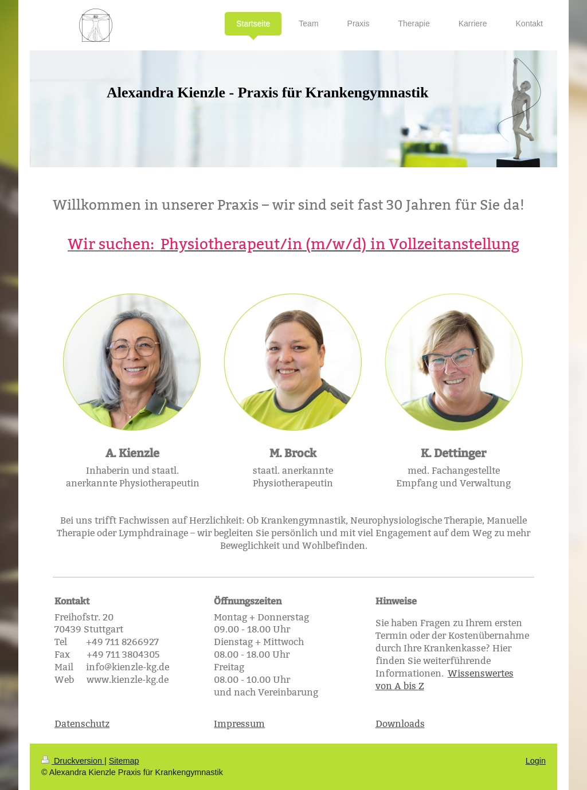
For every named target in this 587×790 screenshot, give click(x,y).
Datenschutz (81, 723)
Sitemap (124, 760)
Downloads (400, 723)
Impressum (239, 723)
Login (536, 760)
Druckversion (72, 760)
